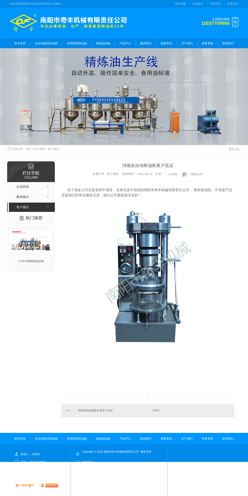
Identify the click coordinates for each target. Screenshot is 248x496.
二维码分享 (195, 174)
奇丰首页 (20, 43)
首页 (28, 148)
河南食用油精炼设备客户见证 (95, 410)
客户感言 (53, 148)
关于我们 (187, 43)
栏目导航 (39, 148)
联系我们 (232, 3)
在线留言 (198, 3)
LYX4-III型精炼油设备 (31, 261)
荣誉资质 (207, 43)
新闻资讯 (166, 43)
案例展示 (146, 43)
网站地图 (180, 3)
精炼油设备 (103, 43)
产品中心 (125, 43)
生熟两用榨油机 (77, 43)
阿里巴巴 (215, 3)
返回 (234, 149)
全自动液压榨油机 (46, 43)
